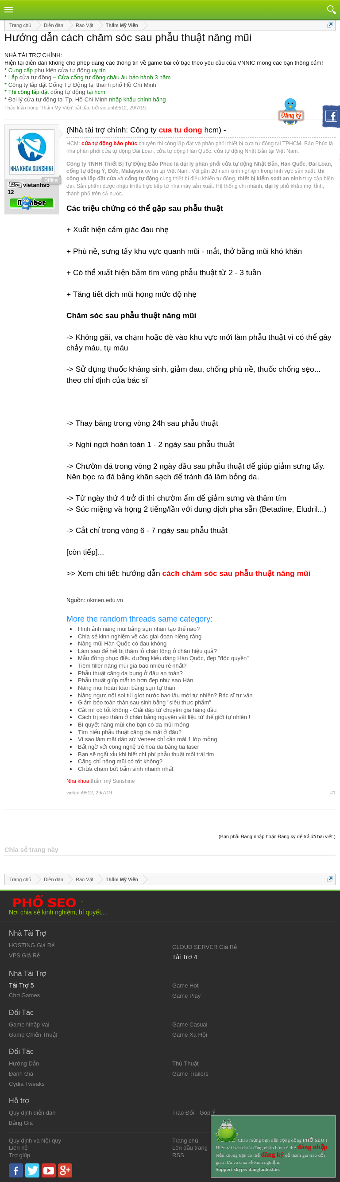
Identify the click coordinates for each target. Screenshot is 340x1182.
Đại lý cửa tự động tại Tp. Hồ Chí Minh (58, 99)
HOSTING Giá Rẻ (31, 945)
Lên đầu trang (190, 1147)
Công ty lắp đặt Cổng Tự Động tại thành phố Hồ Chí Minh (82, 85)
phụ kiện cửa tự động (62, 70)
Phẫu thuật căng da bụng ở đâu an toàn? (130, 673)
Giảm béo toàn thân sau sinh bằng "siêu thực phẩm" (144, 702)
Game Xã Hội (189, 1034)
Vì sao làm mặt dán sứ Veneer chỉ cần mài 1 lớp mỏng (147, 739)
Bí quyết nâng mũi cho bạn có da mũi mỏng (133, 724)
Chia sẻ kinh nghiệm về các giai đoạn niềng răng (139, 636)
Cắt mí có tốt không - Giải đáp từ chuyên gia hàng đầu (147, 710)
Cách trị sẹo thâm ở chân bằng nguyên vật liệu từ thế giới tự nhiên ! (164, 717)
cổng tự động (67, 92)
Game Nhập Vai (29, 1024)
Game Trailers (190, 1073)
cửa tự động (35, 77)
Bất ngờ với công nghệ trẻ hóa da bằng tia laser (138, 746)
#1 (333, 792)
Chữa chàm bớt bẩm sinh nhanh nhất (125, 769)
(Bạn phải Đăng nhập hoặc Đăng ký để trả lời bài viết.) (277, 836)
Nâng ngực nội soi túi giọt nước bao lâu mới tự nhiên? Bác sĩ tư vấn (165, 695)
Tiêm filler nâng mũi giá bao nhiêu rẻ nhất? (132, 665)
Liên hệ (18, 1147)
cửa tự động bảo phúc (109, 143)
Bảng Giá (21, 1123)
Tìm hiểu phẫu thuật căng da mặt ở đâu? (130, 732)
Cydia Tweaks (27, 1084)
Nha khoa (77, 781)
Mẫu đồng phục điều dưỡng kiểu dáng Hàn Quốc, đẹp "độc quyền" (163, 658)
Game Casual (189, 1024)
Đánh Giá (21, 1073)
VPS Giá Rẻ (24, 955)
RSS (178, 1155)
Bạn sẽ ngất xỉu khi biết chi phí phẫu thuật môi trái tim (146, 754)
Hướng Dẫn (24, 1063)
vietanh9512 (113, 107)
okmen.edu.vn (105, 600)
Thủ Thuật (185, 1063)
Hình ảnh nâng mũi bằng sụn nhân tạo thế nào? (139, 629)
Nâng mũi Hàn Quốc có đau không (122, 643)
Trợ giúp (19, 1155)
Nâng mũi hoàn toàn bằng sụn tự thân (126, 687)
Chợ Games (24, 995)
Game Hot (185, 985)
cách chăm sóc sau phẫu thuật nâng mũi (236, 573)
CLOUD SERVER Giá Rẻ (204, 947)
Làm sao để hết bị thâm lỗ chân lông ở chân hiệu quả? (147, 651)
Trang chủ (185, 1140)
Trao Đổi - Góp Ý (194, 1112)
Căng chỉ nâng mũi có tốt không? (120, 761)
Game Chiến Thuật (33, 1034)
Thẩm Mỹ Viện (56, 107)
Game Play (186, 995)
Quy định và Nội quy (35, 1140)
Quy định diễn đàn (32, 1112)
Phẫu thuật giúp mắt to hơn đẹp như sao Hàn (135, 680)
